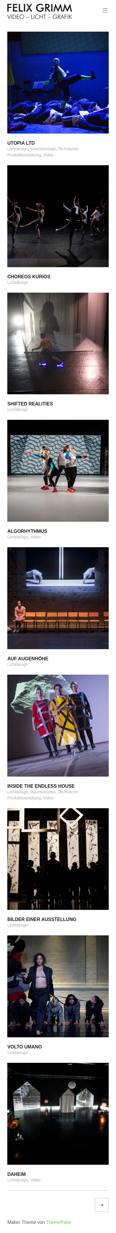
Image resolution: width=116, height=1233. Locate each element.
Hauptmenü (105, 10)
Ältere (107, 1205)
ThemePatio (58, 1222)
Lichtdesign (17, 148)
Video (48, 155)
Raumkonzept (42, 148)
